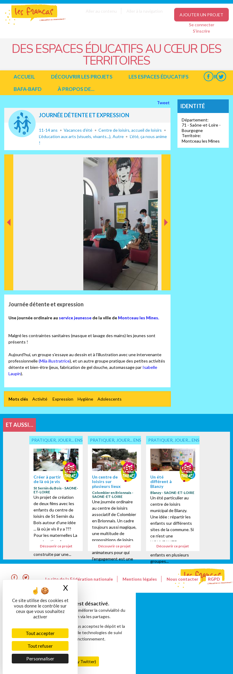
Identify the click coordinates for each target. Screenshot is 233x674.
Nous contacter (182, 579)
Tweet (164, 102)
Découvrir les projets (82, 76)
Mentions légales (140, 579)
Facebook (208, 76)
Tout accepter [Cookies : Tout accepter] (40, 633)
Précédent (9, 281)
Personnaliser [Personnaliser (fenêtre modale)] (40, 658)
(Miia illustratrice (54, 360)
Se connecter (201, 24)
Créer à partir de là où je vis (47, 479)
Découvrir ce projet (56, 546)
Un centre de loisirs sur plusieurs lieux (106, 481)
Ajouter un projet (201, 14)
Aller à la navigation (144, 11)
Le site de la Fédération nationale (79, 579)
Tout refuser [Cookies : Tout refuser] (40, 646)
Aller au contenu (101, 11)
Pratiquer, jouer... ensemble (22, 123)
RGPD (214, 579)
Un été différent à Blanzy (161, 481)
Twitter (221, 76)
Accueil (24, 76)
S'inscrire (201, 31)
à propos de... (76, 89)
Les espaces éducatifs (159, 76)
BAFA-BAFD (28, 89)
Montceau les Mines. (138, 317)
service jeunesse (75, 317)
